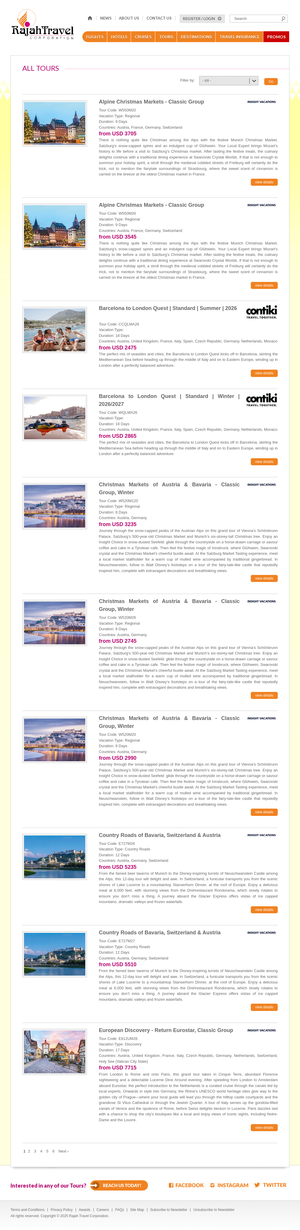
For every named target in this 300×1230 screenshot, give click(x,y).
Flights (94, 36)
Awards (85, 1210)
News (106, 18)
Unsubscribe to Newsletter (213, 1210)
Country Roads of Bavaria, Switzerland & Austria (160, 835)
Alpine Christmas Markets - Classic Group (151, 102)
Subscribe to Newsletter (169, 1210)
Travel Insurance (239, 36)
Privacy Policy (62, 1210)
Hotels (119, 36)
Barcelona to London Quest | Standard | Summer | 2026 (168, 308)
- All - (206, 81)
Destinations (196, 36)
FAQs (119, 1210)
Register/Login (202, 19)
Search (283, 18)
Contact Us (159, 18)
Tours (166, 36)
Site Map (137, 1210)
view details (264, 182)
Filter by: (187, 80)
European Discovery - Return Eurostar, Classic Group (166, 1030)
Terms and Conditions (28, 1210)
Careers (103, 1210)
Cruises (143, 36)
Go (271, 82)
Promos (276, 36)
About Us (129, 18)
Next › (64, 1151)
